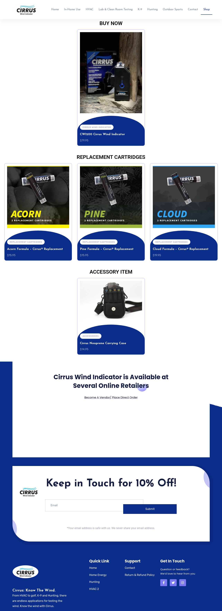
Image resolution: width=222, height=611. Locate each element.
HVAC (89, 8)
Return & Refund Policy (140, 572)
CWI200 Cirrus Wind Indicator (102, 132)
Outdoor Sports (173, 8)
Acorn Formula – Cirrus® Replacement (35, 247)
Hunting (152, 8)
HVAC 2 (94, 586)
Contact (193, 8)
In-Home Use (72, 8)
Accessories (91, 334)
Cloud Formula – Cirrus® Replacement (181, 247)
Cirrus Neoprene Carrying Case (103, 341)
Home (55, 8)
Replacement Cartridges (26, 240)
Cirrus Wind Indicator (97, 125)
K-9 (140, 8)
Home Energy (98, 572)
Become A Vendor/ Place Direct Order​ (111, 396)
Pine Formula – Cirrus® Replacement (107, 247)
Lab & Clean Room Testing (116, 8)
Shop (206, 8)
